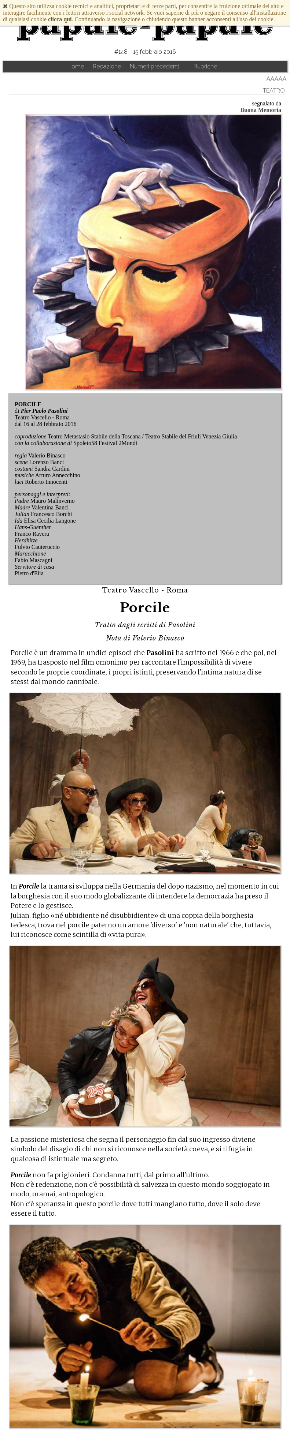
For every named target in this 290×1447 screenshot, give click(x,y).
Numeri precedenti (154, 66)
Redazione (107, 66)
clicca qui (59, 19)
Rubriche (205, 66)
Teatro (274, 90)
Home (75, 66)
